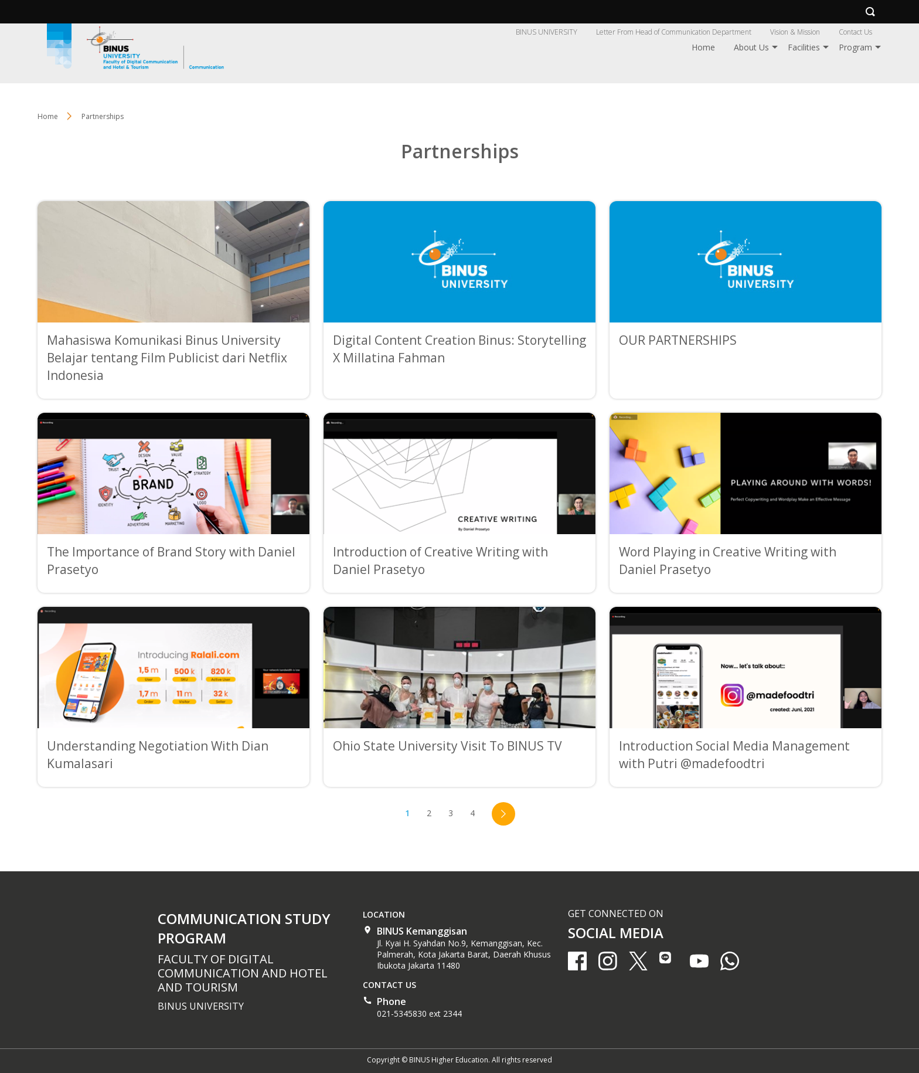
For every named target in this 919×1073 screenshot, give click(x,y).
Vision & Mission (795, 32)
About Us (751, 47)
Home (703, 47)
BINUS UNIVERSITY (546, 32)
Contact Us (855, 32)
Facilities (804, 47)
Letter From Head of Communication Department (673, 32)
